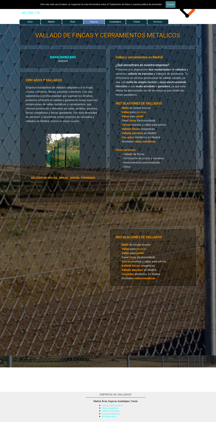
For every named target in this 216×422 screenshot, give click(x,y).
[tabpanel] (31, 12)
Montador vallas (109, 416)
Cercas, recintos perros (112, 405)
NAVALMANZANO (31, 57)
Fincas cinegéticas (110, 408)
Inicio (30, 21)
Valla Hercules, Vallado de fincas (39, 7)
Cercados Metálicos (111, 414)
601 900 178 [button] (31, 13)
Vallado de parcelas (110, 411)
